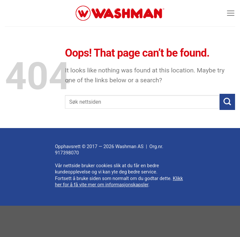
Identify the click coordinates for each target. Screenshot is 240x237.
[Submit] (227, 102)
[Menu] (230, 13)
